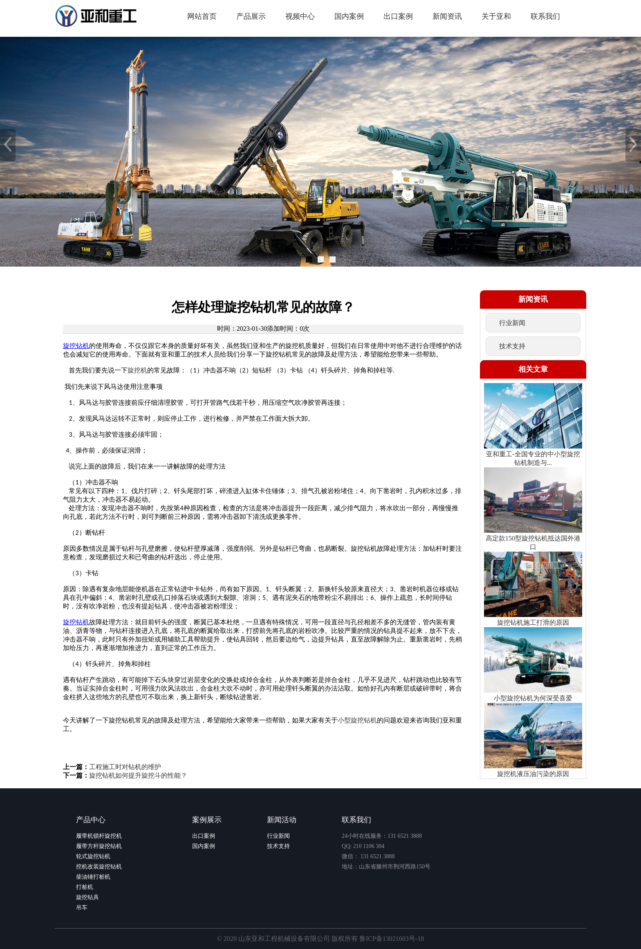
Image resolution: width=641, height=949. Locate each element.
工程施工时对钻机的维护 (125, 766)
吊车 (81, 907)
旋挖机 (137, 370)
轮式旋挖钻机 (93, 856)
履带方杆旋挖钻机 (99, 846)
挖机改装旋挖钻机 (99, 867)
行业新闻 (278, 836)
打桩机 (84, 887)
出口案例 (203, 836)
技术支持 (278, 846)
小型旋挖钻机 (357, 720)
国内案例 (203, 846)
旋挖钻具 (87, 897)
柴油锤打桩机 (93, 877)
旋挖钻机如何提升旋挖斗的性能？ (138, 775)
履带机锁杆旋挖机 (99, 836)
